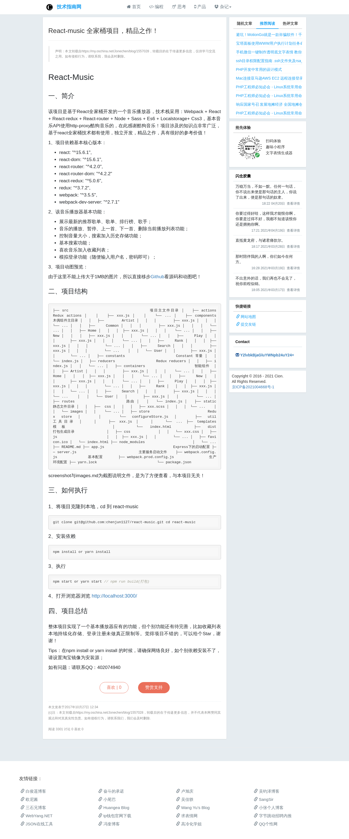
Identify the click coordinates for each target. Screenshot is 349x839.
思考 (179, 6)
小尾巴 (107, 799)
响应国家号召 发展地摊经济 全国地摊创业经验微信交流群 (285, 104)
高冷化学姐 (189, 824)
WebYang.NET (36, 815)
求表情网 (187, 815)
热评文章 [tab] (290, 23)
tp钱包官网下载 (115, 815)
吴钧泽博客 (266, 791)
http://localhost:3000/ (114, 596)
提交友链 (248, 324)
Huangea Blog (113, 807)
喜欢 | (114, 687)
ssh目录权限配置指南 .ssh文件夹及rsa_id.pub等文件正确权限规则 (292, 61)
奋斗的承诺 (111, 791)
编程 (156, 6)
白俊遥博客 (33, 791)
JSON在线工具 (36, 824)
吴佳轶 (184, 799)
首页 (134, 6)
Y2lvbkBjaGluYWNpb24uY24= (267, 355)
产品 (200, 6)
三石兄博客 (33, 807)
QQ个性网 (266, 824)
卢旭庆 (184, 791)
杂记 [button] (222, 6)
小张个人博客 (269, 807)
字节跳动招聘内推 (273, 815)
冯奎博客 (109, 824)
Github (157, 276)
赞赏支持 (154, 687)
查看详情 (293, 203)
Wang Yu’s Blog (193, 807)
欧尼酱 (29, 799)
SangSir (264, 799)
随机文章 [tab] (244, 23)
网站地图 (248, 316)
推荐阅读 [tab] (267, 23)
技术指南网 (69, 7)
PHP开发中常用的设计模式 (259, 69)
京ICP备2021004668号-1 (253, 387)
